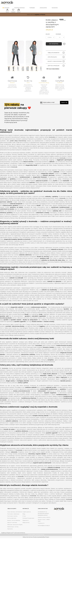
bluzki (38, 210)
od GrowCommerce (19, 537)
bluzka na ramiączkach (30, 325)
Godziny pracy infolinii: (44, 522)
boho (65, 178)
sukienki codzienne (12, 426)
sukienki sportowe (48, 180)
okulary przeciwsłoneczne (21, 396)
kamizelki (66, 185)
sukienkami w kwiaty (42, 218)
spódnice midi (44, 263)
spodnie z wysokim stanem (12, 325)
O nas (24, 521)
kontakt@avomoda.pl (44, 530)
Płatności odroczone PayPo (14, 529)
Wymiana (10, 534)
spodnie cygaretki (20, 326)
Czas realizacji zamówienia (14, 516)
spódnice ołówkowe (21, 436)
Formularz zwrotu (12, 521)
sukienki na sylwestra (54, 286)
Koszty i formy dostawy (13, 525)
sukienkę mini (57, 216)
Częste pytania (27, 516)
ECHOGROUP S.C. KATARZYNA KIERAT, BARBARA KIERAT (43, 518)
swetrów (32, 187)
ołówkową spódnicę (6, 218)
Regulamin (26, 525)
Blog (24, 519)
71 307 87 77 (41, 528)
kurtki (55, 185)
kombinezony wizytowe (28, 403)
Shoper (47, 542)
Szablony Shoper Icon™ (7, 537)
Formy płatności (11, 523)
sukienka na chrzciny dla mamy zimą (53, 265)
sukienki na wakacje (53, 472)
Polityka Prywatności (28, 523)
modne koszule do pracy (64, 350)
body (40, 319)
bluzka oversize (37, 326)
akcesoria (14, 457)
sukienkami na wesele (7, 214)
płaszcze (54, 378)
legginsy (42, 331)
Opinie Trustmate (12, 527)
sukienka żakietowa (25, 260)
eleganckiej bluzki (31, 170)
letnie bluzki (44, 394)
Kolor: (48, 35)
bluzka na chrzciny (43, 261)
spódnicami (54, 212)
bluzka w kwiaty (49, 326)
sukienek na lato (51, 392)
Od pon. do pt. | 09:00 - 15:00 (44, 525)
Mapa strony (26, 527)
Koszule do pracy (9, 434)
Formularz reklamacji (13, 519)
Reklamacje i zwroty (12, 531)
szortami (8, 331)
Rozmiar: (58, 35)
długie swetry (10, 386)
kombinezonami (64, 212)
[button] (40, 55)
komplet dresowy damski (40, 420)
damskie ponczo (65, 386)
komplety (51, 365)
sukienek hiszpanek (16, 209)
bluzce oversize (28, 166)
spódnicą (55, 201)
